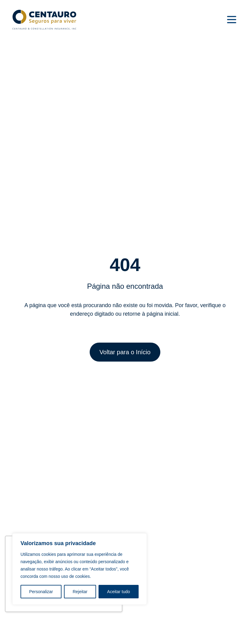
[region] (79, 569)
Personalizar (41, 591)
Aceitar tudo (118, 591)
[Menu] (232, 19)
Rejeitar (80, 591)
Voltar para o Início (125, 352)
